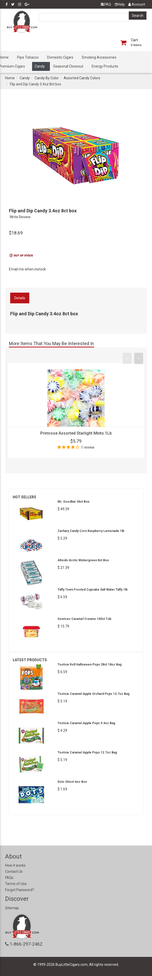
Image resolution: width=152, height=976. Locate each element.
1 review (87, 447)
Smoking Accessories (99, 57)
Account (136, 4)
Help (120, 4)
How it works (15, 865)
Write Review (20, 217)
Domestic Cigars (60, 57)
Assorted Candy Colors (82, 78)
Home (10, 78)
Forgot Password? (19, 890)
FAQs (9, 878)
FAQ (106, 4)
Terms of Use (16, 884)
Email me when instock (27, 269)
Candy (40, 66)
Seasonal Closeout (68, 66)
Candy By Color (47, 78)
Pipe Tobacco (28, 57)
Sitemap (12, 908)
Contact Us (14, 871)
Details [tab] (19, 298)
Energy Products (105, 66)
